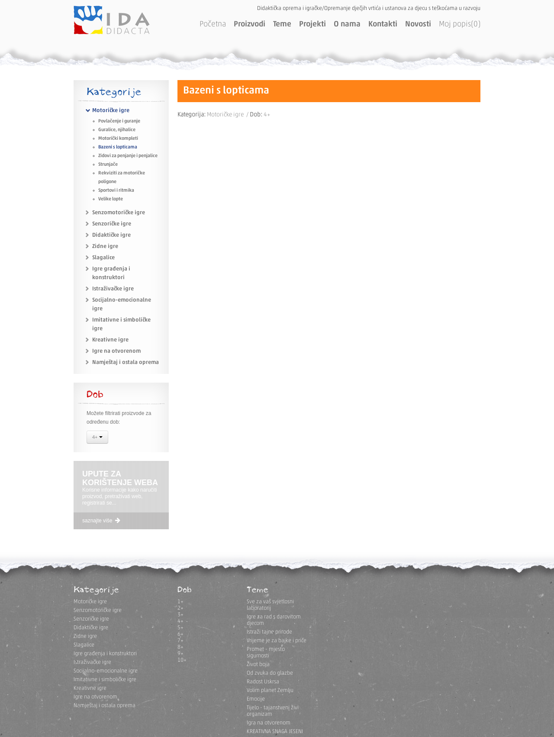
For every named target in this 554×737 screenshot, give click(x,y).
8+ (180, 647)
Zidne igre (105, 246)
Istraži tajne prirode (269, 632)
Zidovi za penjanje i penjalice (128, 156)
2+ (180, 608)
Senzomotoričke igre (118, 213)
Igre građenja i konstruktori (105, 654)
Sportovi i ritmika (116, 190)
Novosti (418, 24)
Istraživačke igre (113, 289)
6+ (180, 634)
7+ (180, 641)
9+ (180, 654)
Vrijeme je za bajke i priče (276, 641)
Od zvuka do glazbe (270, 673)
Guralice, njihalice (116, 130)
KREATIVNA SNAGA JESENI (275, 731)
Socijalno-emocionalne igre (106, 671)
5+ (180, 628)
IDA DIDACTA (112, 20)
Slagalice (103, 258)
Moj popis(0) (459, 24)
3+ (180, 615)
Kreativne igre (110, 340)
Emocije (256, 699)
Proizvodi (249, 24)
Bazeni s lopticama (117, 147)
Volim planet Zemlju (270, 690)
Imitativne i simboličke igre (105, 679)
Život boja (258, 664)
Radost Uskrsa (263, 682)
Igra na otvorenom (268, 723)
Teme (282, 24)
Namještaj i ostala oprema (125, 362)
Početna (213, 24)
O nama (347, 24)
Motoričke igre (110, 110)
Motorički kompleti (118, 138)
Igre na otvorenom (116, 351)
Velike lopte (110, 199)
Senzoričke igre (111, 224)
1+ (180, 602)
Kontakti (382, 24)
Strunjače (108, 164)
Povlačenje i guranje (119, 121)
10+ (182, 660)
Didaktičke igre (111, 235)
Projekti (312, 24)
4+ (97, 437)
